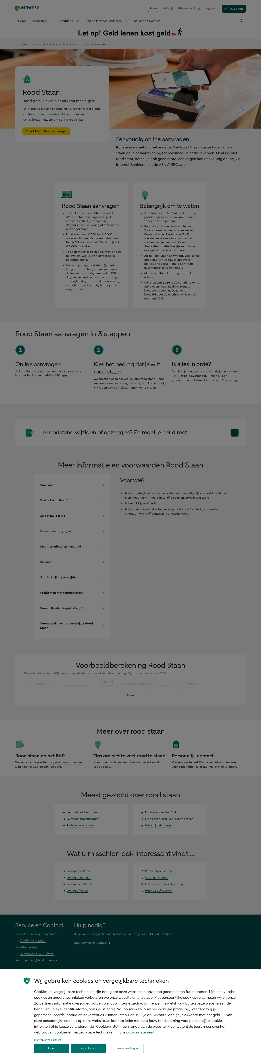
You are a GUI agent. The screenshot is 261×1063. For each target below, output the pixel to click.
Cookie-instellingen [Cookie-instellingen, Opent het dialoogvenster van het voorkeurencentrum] (126, 1048)
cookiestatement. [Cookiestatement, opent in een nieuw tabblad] (140, 1032)
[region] (130, 1016)
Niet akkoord (88, 1048)
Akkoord (51, 1048)
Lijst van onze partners (47, 1040)
